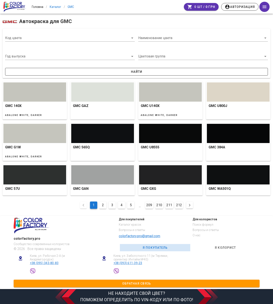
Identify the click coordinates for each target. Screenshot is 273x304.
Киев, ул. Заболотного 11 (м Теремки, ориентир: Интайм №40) (140, 257)
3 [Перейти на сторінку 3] (112, 205)
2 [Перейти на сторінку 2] (103, 205)
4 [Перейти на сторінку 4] (121, 205)
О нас (196, 235)
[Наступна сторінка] (189, 205)
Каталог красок (130, 224)
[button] (70, 56)
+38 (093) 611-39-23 (127, 263)
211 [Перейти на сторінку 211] (169, 205)
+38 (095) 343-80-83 (44, 263)
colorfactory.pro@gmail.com (139, 236)
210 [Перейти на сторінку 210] (159, 205)
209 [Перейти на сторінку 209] (149, 205)
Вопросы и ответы (132, 230)
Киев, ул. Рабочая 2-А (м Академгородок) (47, 257)
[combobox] (70, 38)
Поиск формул (203, 224)
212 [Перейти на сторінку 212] (179, 205)
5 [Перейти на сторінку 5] (131, 205)
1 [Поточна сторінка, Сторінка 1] (93, 205)
